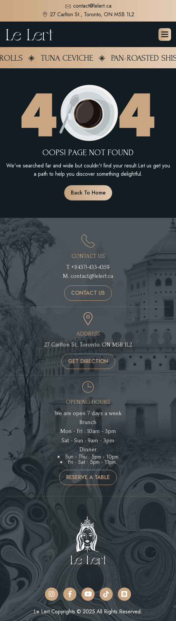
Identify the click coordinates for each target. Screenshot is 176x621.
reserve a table (88, 477)
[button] (164, 34)
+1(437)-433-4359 (90, 267)
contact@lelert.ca (88, 6)
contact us (88, 293)
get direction (88, 361)
